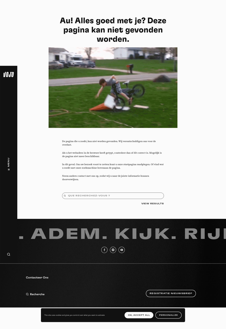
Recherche (35, 294)
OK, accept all (139, 315)
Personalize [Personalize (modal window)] (168, 315)
